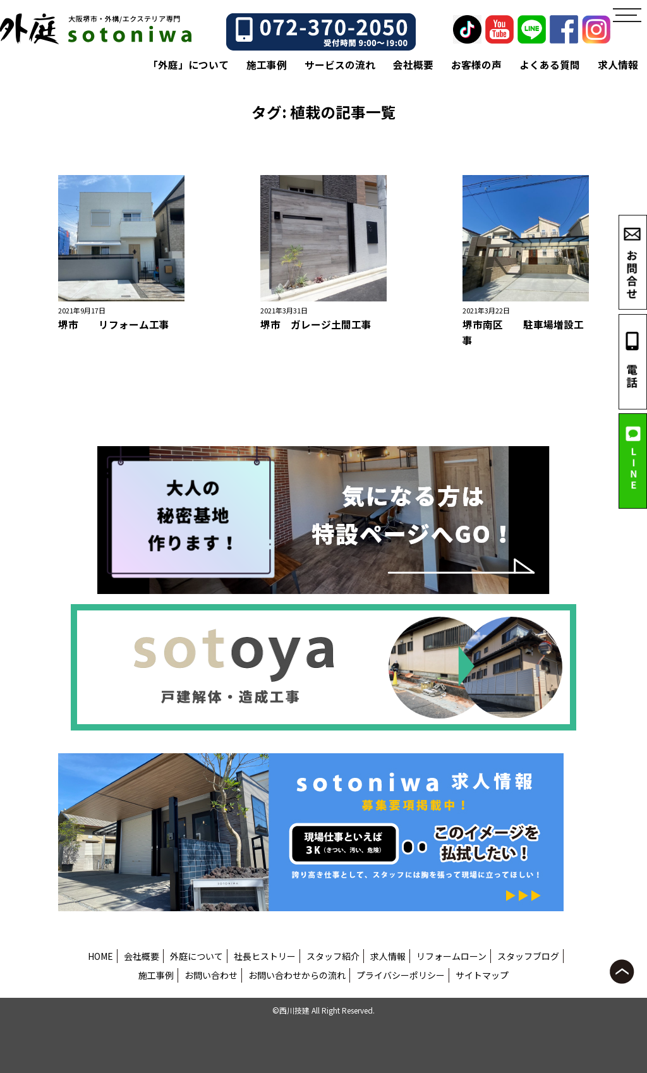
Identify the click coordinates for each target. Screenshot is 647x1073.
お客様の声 (476, 65)
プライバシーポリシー (400, 975)
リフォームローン (451, 956)
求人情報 (618, 65)
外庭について (196, 956)
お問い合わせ (211, 975)
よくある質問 (549, 65)
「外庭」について (188, 65)
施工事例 (266, 65)
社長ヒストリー (265, 956)
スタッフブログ (528, 956)
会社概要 (413, 65)
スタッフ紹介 (333, 956)
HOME (100, 956)
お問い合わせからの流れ (297, 975)
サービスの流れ (340, 65)
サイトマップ (482, 975)
